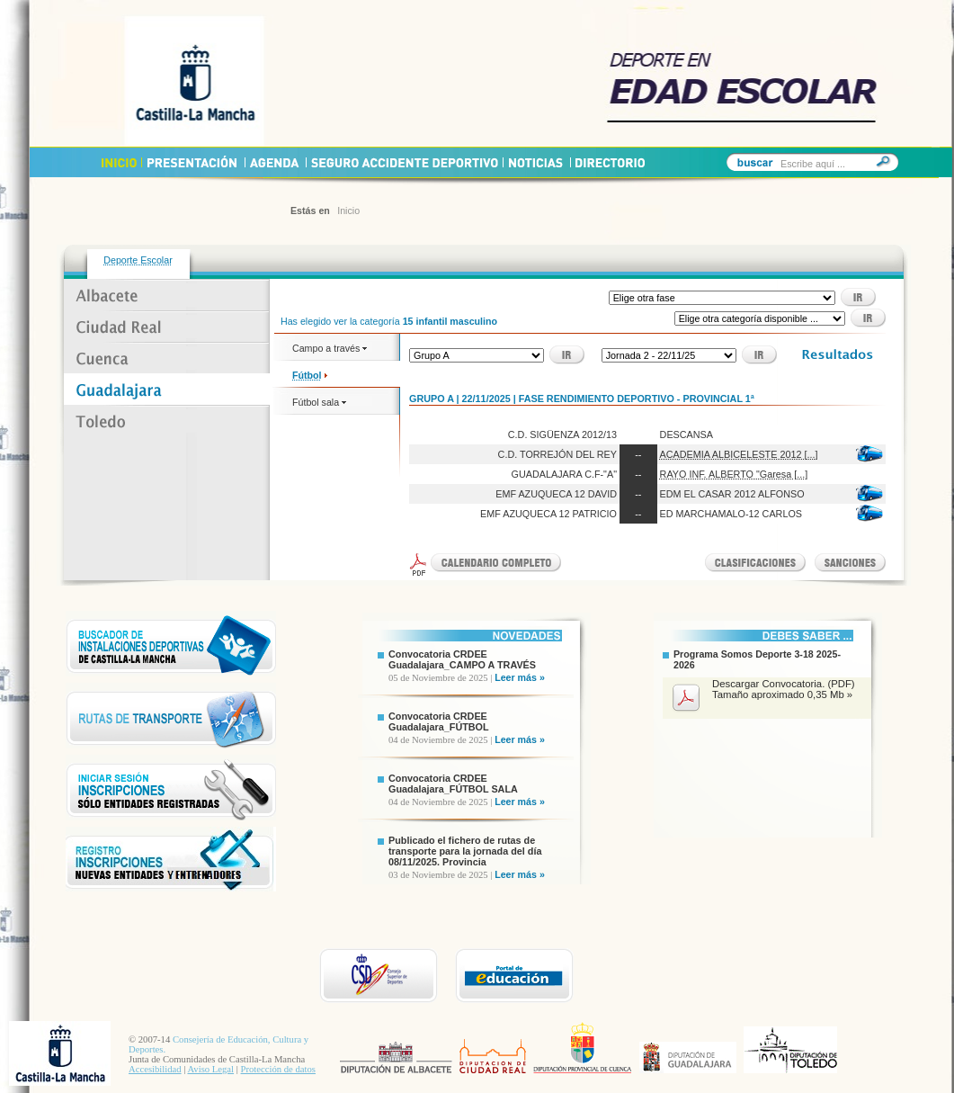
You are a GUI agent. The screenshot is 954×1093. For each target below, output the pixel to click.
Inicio (348, 210)
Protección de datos (278, 1069)
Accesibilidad (155, 1069)
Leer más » (520, 677)
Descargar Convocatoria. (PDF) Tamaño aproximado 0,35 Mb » (783, 689)
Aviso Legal (210, 1069)
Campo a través (329, 348)
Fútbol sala (319, 402)
